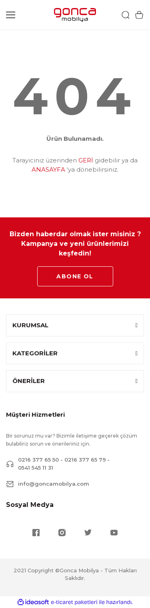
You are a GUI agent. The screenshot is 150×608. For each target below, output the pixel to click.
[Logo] (75, 15)
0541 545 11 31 (35, 467)
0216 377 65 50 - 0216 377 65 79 (62, 459)
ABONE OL (74, 276)
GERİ (85, 160)
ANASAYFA (48, 169)
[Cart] (139, 15)
